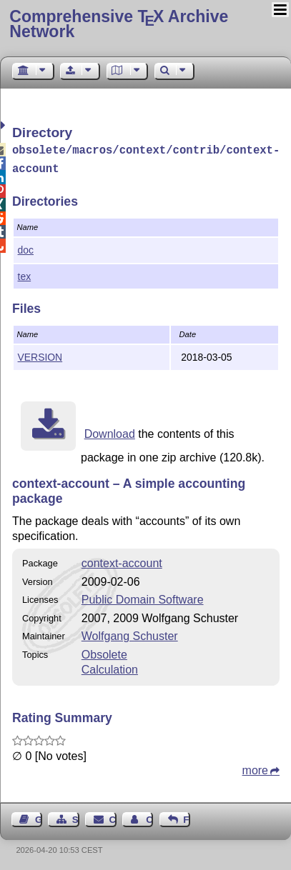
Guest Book (38, 816)
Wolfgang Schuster (130, 633)
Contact (113, 816)
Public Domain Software (143, 597)
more (255, 767)
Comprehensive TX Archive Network (118, 24)
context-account (122, 560)
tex (24, 273)
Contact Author (149, 816)
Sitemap (75, 816)
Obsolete (104, 652)
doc (26, 247)
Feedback (186, 816)
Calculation (110, 667)
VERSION (40, 354)
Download (109, 431)
